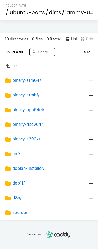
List (71, 38)
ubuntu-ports (27, 12)
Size (88, 52)
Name (19, 52)
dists (55, 12)
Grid (86, 38)
